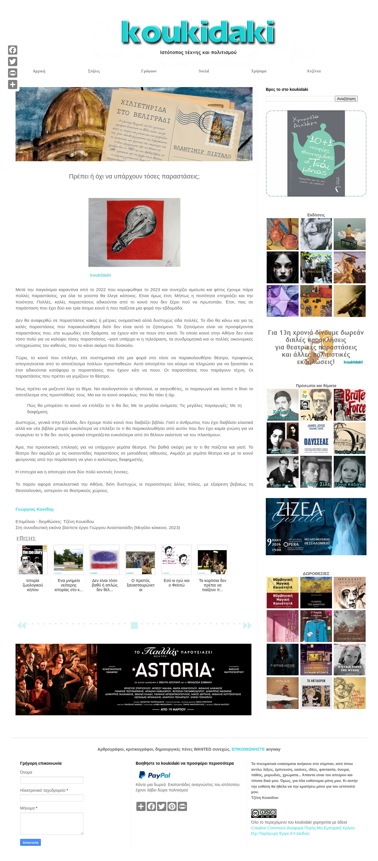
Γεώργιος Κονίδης (35, 509)
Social (204, 71)
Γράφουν (148, 71)
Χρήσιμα (258, 71)
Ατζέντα (314, 71)
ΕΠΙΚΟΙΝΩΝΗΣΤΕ (249, 749)
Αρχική (39, 71)
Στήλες (94, 71)
